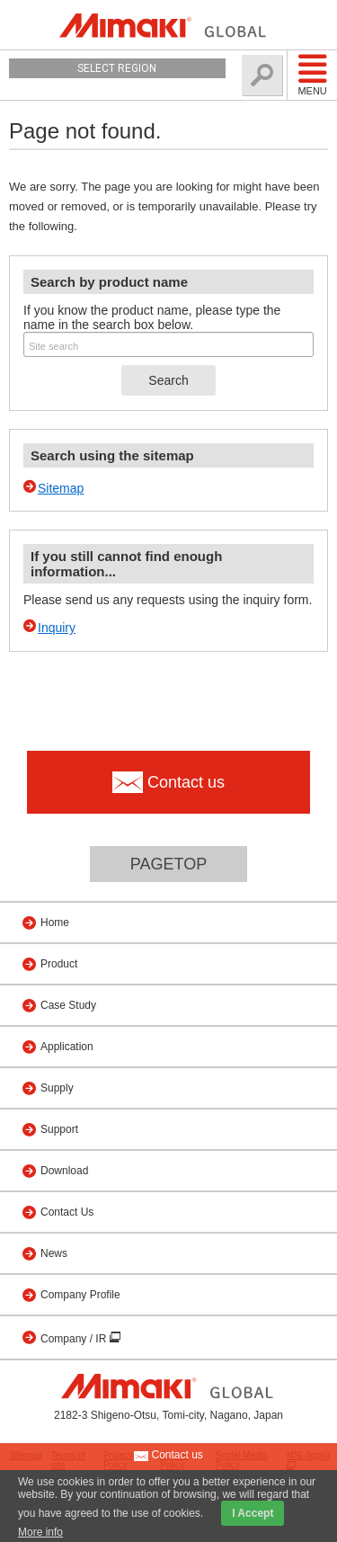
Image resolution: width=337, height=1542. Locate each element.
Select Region (116, 68)
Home (54, 922)
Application (66, 1046)
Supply (57, 1088)
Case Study (68, 1005)
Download (64, 1170)
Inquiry (56, 627)
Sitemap (61, 488)
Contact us (168, 1455)
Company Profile (80, 1294)
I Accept (252, 1513)
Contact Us (66, 1212)
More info (40, 1532)
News (53, 1253)
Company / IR (75, 1339)
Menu (312, 74)
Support (59, 1129)
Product (58, 964)
